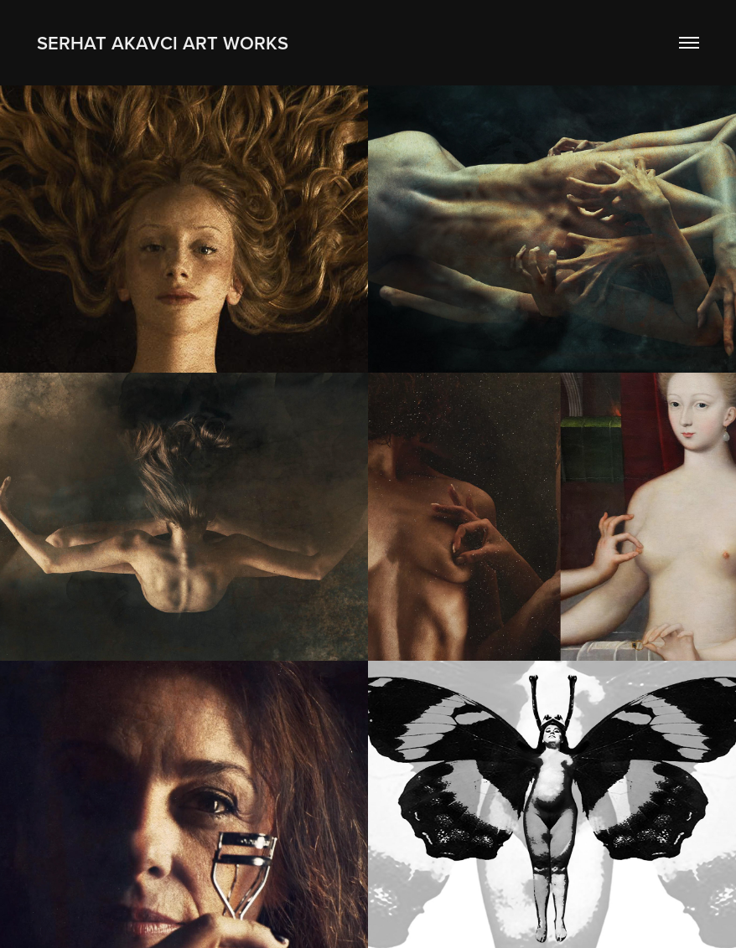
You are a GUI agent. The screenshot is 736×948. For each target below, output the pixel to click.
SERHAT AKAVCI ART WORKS (162, 42)
